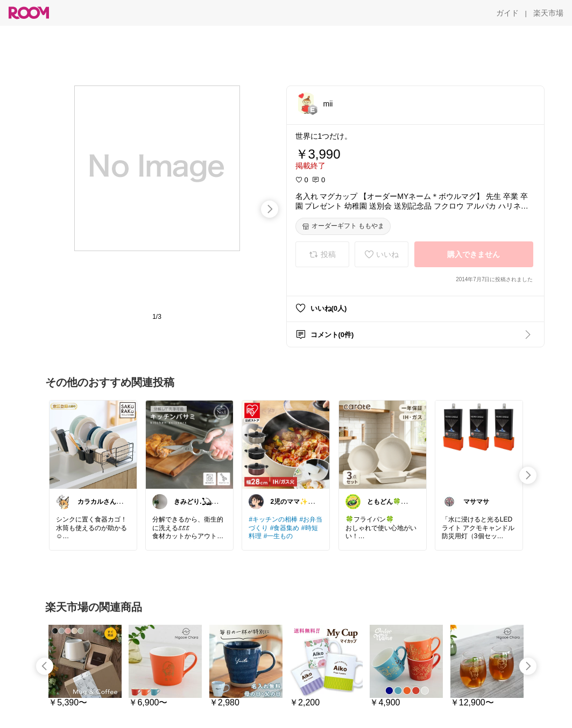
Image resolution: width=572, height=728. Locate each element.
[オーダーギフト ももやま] (343, 226)
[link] (93, 444)
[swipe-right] (269, 209)
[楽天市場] (548, 13)
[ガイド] (507, 13)
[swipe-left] (44, 666)
